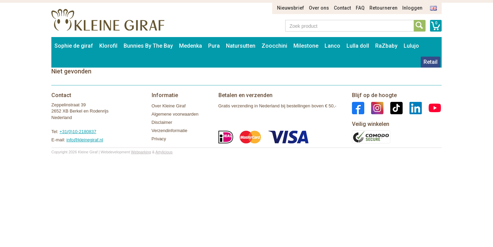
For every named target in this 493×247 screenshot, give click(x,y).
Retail (431, 62)
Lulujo (411, 46)
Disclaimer (162, 122)
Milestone (305, 46)
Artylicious (164, 152)
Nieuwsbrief (290, 8)
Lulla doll (357, 46)
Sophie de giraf (73, 46)
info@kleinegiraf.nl (84, 139)
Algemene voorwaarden (175, 114)
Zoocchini (274, 46)
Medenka (190, 46)
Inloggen (412, 8)
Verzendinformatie (170, 130)
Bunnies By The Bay (148, 46)
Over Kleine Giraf (169, 105)
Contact (342, 8)
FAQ (360, 8)
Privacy (159, 138)
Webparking (141, 152)
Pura (214, 46)
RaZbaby (386, 46)
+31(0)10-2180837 (78, 131)
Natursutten (240, 46)
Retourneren (383, 8)
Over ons (319, 8)
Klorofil (108, 46)
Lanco (332, 46)
